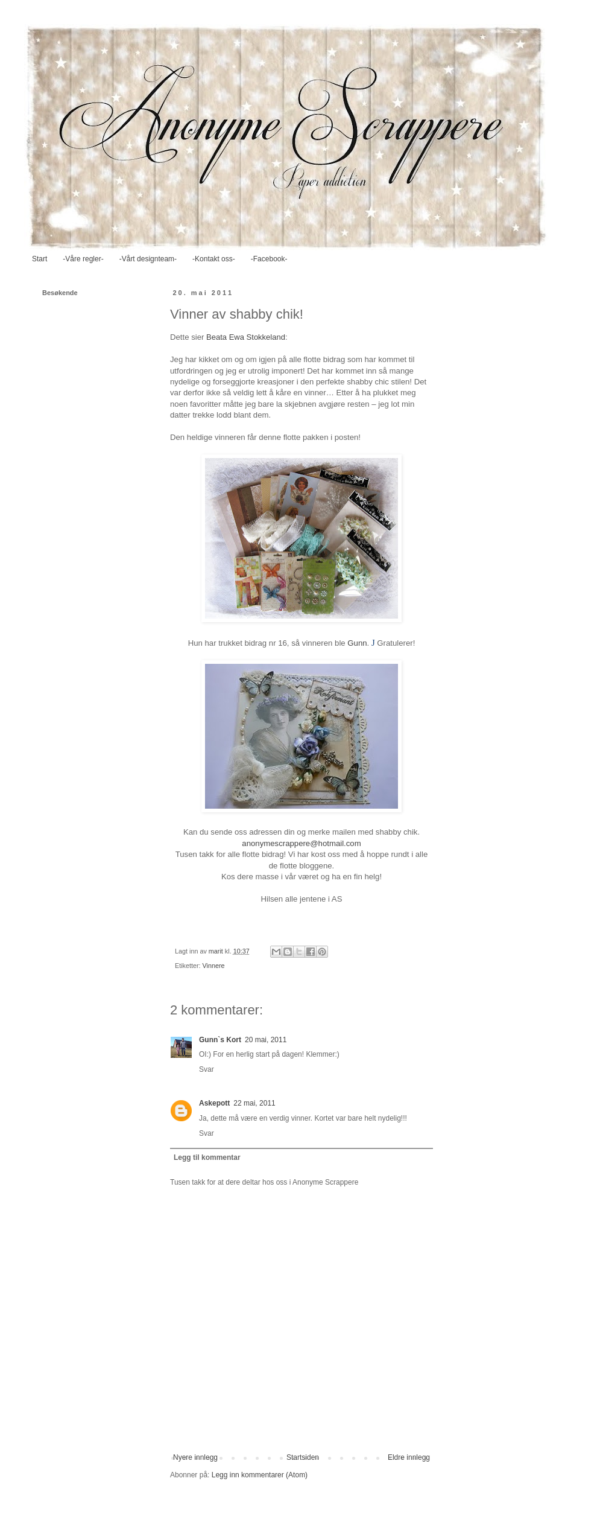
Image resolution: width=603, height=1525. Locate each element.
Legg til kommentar (207, 1157)
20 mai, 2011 (265, 1040)
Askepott (214, 1103)
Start (39, 259)
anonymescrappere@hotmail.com (301, 843)
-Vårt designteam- (148, 259)
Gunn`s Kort (220, 1040)
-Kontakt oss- (213, 259)
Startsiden (302, 1457)
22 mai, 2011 (254, 1103)
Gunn (357, 643)
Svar (206, 1069)
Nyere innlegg (195, 1457)
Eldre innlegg (409, 1457)
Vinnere (214, 965)
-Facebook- (269, 259)
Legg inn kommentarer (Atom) (260, 1475)
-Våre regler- (83, 259)
